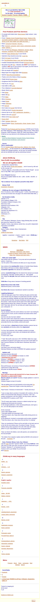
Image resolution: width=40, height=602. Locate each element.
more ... (3, 215)
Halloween (8, 103)
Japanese (6, 501)
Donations (8, 197)
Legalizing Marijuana (7, 293)
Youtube (4, 576)
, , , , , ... (15, 15)
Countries (23, 77)
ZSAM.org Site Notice (7, 232)
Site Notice (22, 240)
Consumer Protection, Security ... (14, 43)
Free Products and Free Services (16, 129)
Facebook (4, 572)
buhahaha (10, 438)
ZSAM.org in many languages (14, 456)
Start (31, 563)
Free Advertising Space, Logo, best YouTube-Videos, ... (19, 60)
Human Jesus (13, 79)
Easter (7, 101)
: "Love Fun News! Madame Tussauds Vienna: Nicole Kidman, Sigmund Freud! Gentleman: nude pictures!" (18, 138)
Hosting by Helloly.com (7, 595)
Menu (33, 601)
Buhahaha (24, 72)
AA (8, 94)
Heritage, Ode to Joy (11, 121)
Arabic (4, 461)
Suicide (12, 108)
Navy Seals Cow (13, 116)
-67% (13, 86)
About (15, 563)
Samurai (6, 105)
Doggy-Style (5, 119)
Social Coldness (5, 310)
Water (6, 97)
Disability (15, 70)
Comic (11, 90)
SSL (14, 64)
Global (6, 92)
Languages (26, 563)
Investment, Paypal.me (7, 187)
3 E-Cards (7, 58)
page (7, 443)
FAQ (27, 240)
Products (10, 563)
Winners (6, 450)
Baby (21, 81)
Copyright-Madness (16, 88)
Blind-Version (21, 34)
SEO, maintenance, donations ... (21, 112)
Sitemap (17, 564)
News (19, 563)
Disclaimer (14, 240)
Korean (5, 506)
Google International (17, 110)
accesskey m (5, 3)
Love (12, 83)
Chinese (5, 467)
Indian (5, 493)
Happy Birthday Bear (12, 53)
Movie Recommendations (13, 74)
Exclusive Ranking (29, 62)
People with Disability (16, 166)
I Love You (25, 56)
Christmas (8, 99)
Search (23, 564)
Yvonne (13, 114)
